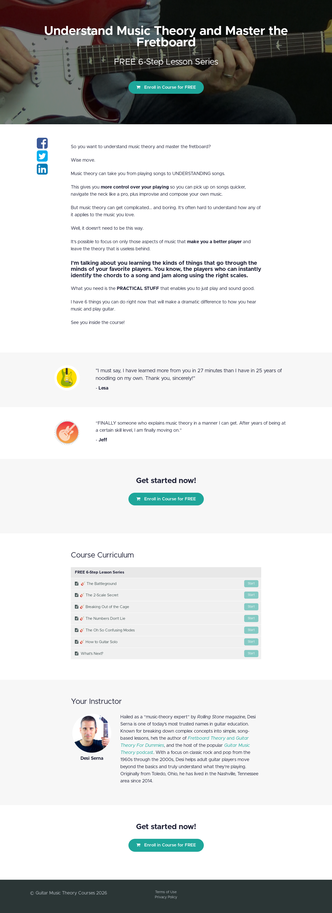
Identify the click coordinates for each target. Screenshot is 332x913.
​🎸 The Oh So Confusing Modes (166, 630)
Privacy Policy (166, 897)
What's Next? (166, 653)
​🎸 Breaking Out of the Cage (166, 606)
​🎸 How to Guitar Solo (166, 641)
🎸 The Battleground (166, 583)
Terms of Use (166, 892)
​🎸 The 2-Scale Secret (166, 595)
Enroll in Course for (166, 87)
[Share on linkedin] (42, 172)
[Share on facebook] (42, 146)
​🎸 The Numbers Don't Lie (166, 618)
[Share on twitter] (42, 159)
